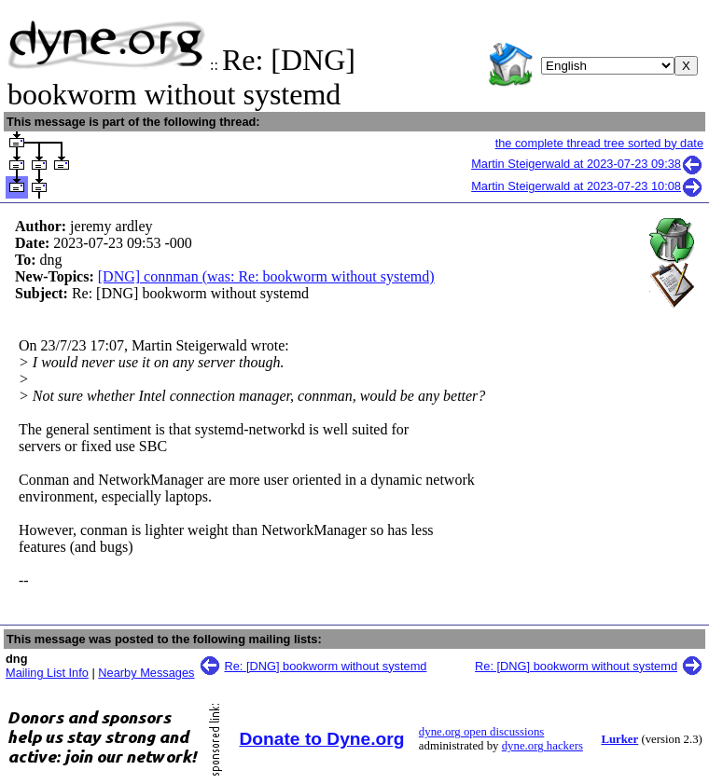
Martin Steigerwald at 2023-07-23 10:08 (587, 186)
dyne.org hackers (542, 745)
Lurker (619, 739)
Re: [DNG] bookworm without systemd (326, 666)
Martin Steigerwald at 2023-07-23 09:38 (587, 164)
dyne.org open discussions (481, 731)
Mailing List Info (47, 673)
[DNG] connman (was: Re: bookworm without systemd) (266, 276)
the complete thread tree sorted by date (599, 143)
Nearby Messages (146, 673)
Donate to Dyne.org (322, 739)
